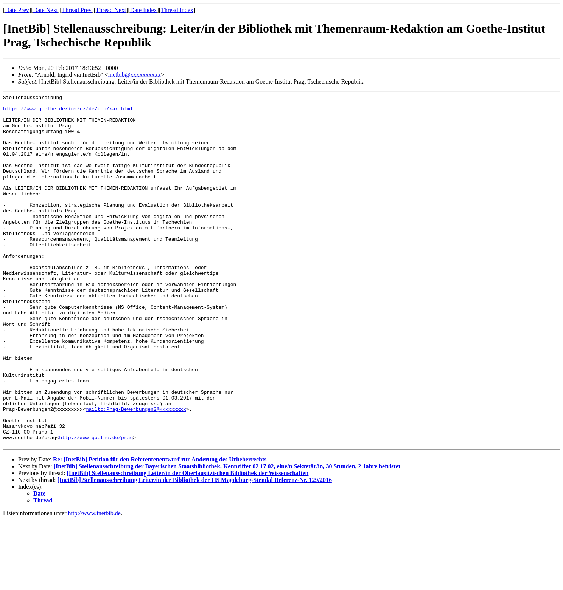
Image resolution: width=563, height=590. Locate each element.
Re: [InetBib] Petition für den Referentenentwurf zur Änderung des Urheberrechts (160, 530)
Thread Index (177, 10)
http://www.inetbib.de (94, 583)
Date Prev (17, 10)
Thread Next (111, 10)
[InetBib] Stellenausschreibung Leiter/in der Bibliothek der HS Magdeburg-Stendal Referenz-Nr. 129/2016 (195, 550)
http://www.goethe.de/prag (96, 506)
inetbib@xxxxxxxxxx (134, 74)
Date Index (143, 10)
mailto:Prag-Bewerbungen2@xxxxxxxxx (136, 472)
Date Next (45, 10)
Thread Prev (77, 10)
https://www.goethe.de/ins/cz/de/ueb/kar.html (68, 111)
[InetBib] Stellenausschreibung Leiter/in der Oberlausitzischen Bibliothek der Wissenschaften (187, 543)
